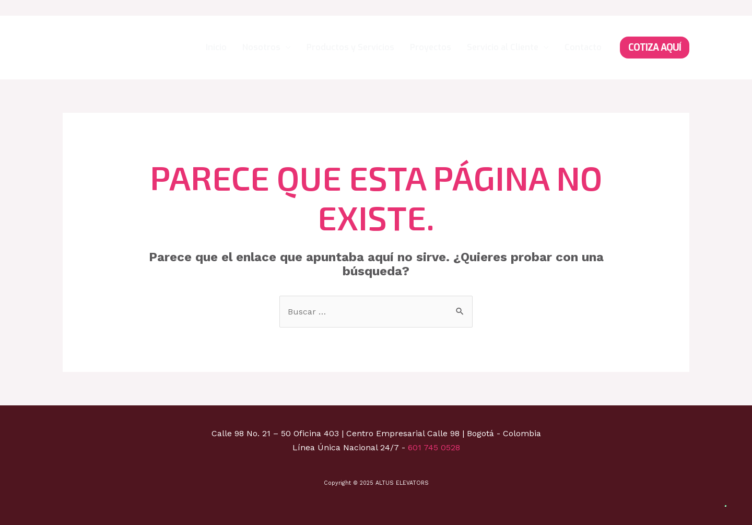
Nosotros (261, 47)
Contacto (583, 47)
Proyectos (430, 47)
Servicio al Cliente (502, 47)
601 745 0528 (434, 447)
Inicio (216, 47)
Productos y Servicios (350, 47)
